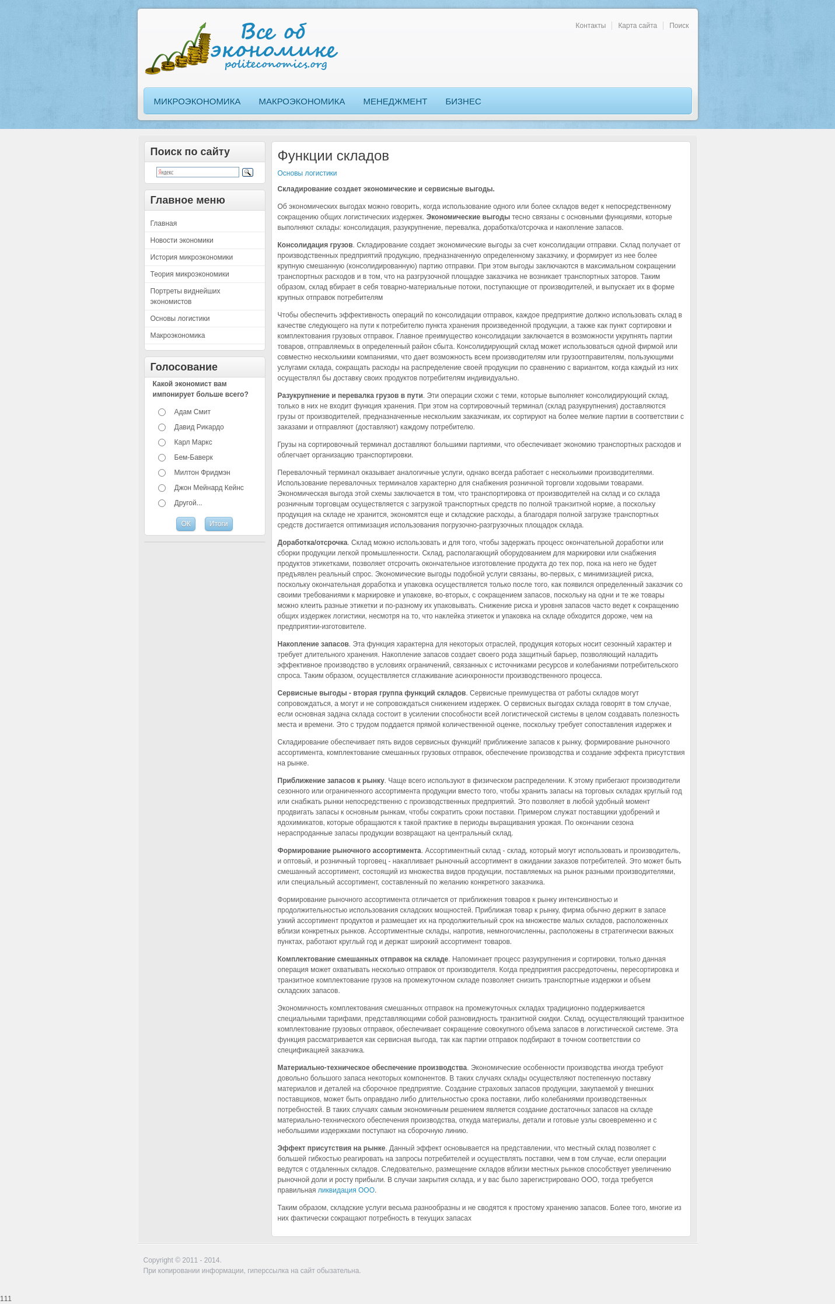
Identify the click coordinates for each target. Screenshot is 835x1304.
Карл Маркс (193, 442)
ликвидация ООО (346, 1190)
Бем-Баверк (193, 457)
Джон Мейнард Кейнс (209, 488)
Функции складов (333, 155)
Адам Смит (192, 412)
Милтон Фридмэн (202, 473)
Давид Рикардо (199, 427)
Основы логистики (307, 173)
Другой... (188, 503)
